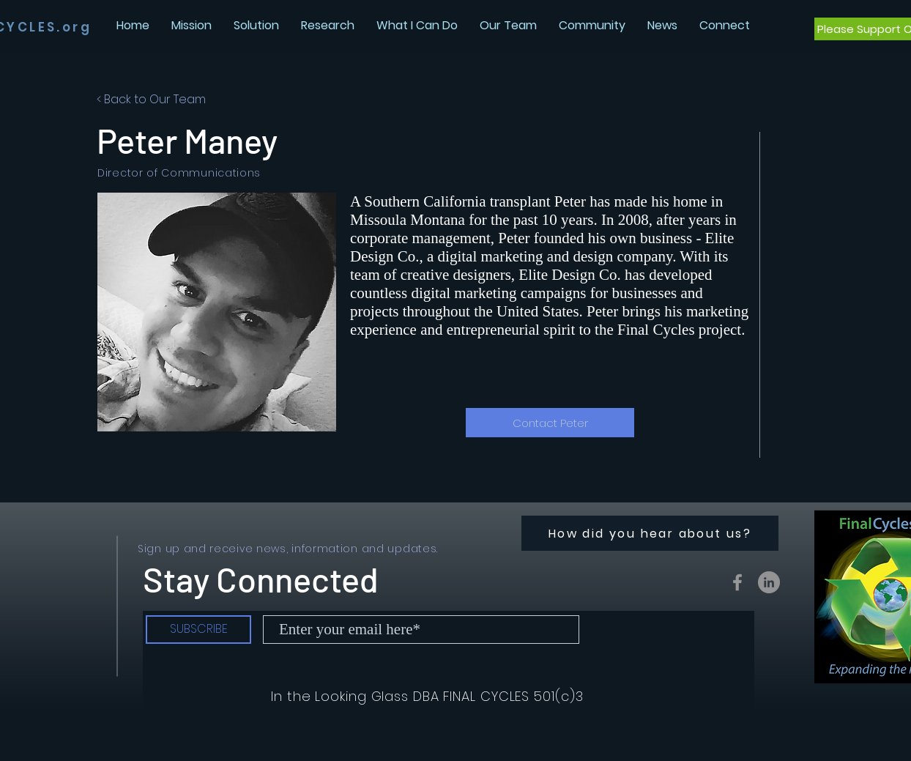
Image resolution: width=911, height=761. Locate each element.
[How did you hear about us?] (649, 533)
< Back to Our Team (151, 99)
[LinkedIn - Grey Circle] (769, 582)
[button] (662, 25)
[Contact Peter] (550, 422)
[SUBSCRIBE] (198, 629)
